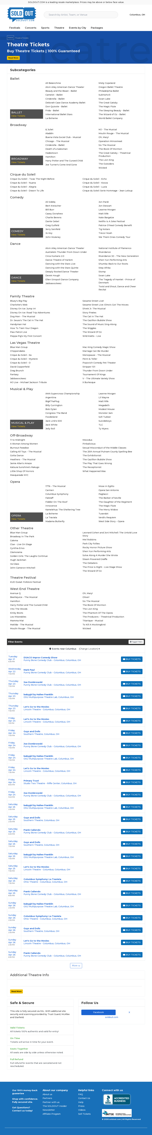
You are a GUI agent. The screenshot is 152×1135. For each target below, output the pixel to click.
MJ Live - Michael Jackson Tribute (28, 382)
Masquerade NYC (19, 475)
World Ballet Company (111, 118)
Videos (82, 1110)
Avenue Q (15, 593)
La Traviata (51, 517)
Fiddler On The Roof (56, 502)
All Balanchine (53, 83)
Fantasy (14, 374)
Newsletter (49, 1110)
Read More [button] (13, 58)
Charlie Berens (53, 217)
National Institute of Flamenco (115, 248)
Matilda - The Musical (21, 624)
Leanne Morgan (107, 209)
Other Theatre (21, 528)
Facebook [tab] (98, 1012)
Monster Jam (106, 413)
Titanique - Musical (93, 620)
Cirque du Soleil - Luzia (95, 186)
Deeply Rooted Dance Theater (61, 271)
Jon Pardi (104, 202)
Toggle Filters (136, 642)
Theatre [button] (59, 27)
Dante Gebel (52, 221)
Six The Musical (107, 145)
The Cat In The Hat (93, 316)
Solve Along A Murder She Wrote (100, 555)
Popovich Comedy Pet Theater (99, 362)
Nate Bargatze (106, 217)
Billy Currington (53, 405)
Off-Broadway (21, 435)
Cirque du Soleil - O (20, 362)
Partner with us (51, 1102)
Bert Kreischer (53, 205)
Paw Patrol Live (18, 332)
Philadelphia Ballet (109, 91)
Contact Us (84, 1098)
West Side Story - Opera (111, 521)
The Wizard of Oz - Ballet (112, 114)
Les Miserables (18, 616)
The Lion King (106, 160)
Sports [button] (45, 27)
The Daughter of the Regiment (115, 502)
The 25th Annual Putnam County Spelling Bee (107, 451)
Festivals (14, 27)
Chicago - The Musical (57, 141)
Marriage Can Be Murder (96, 351)
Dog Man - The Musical (22, 316)
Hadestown (51, 153)
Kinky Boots (16, 613)
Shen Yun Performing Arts (113, 260)
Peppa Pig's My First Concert (26, 336)
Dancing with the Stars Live (60, 263)
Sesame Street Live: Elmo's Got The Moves (106, 304)
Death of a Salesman (56, 149)
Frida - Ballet (52, 110)
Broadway (18, 125)
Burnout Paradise (19, 447)
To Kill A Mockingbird (94, 624)
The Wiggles (89, 328)
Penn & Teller (90, 359)
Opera (15, 482)
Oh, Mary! (104, 137)
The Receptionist (92, 467)
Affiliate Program (52, 1114)
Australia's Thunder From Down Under (66, 252)
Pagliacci (103, 494)
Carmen (49, 490)
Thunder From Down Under (98, 370)
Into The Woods (18, 609)
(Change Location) (89, 648)
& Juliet (49, 129)
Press (81, 1106)
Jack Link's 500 (53, 421)
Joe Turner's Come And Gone (61, 164)
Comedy (17, 197)
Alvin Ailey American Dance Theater (64, 87)
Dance (15, 244)
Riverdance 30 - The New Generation (119, 256)
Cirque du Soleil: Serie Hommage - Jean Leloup (108, 190)
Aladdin (49, 133)
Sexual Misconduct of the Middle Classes (104, 447)
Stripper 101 (89, 366)
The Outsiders (106, 163)
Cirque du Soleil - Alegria (23, 186)
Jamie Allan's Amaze (21, 463)
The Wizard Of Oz (92, 332)
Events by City (77, 27)
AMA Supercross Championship (62, 393)
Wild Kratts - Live (92, 336)
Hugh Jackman (18, 560)
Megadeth (104, 405)
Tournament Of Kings (94, 374)
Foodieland (51, 417)
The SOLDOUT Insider (55, 1106)
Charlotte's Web (18, 304)
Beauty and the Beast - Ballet (61, 91)
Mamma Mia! (17, 620)
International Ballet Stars (58, 114)
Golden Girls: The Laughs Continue (29, 556)
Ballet (14, 78)
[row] (76, 659)
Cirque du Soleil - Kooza (95, 182)
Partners (47, 1098)
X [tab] (129, 1012)
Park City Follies (91, 543)
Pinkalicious (89, 443)
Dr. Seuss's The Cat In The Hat (26, 320)
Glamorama (16, 552)
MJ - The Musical (108, 129)
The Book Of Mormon (110, 149)
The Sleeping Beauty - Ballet (114, 110)
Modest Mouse (107, 409)
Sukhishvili (104, 94)
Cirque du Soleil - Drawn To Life (27, 190)
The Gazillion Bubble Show (97, 320)
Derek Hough (52, 275)
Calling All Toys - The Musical (25, 451)
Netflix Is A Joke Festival (112, 221)
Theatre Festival (23, 577)
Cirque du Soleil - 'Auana (23, 182)
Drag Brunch (17, 370)
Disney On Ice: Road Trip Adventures (30, 312)
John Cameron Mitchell (22, 567)
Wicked (103, 167)
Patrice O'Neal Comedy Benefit (115, 225)
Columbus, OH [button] (137, 14)
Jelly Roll (50, 428)
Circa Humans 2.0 (54, 256)
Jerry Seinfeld (52, 229)
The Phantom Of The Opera (98, 613)
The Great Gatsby (108, 102)
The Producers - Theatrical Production (103, 616)
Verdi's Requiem (107, 517)
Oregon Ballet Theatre (111, 87)
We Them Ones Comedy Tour (114, 237)
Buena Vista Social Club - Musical (63, 137)
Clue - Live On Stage (21, 544)
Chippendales (17, 351)
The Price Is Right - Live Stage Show (102, 567)
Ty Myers (104, 428)
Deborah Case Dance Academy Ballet (65, 102)
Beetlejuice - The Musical (23, 597)
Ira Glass (14, 564)
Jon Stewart (105, 205)
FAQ (80, 1094)
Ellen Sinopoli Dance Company (62, 279)
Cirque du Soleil (22, 174)
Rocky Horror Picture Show (97, 547)
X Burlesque (89, 382)
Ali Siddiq (50, 202)
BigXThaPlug (52, 401)
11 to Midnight (17, 440)
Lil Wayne (104, 397)
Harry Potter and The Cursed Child (64, 160)
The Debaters (90, 563)
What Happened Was (94, 471)
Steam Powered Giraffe (95, 559)
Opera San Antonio (109, 490)
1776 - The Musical (55, 486)
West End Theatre (24, 589)
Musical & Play (21, 389)
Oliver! (86, 597)
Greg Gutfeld (52, 225)
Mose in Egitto (106, 486)
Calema (14, 540)
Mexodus (87, 440)
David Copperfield (19, 366)
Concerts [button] (30, 27)
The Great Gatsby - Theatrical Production (114, 154)
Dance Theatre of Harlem (59, 260)
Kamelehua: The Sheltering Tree (62, 509)
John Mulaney (53, 237)
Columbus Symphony (56, 494)
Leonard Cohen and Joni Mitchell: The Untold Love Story (110, 534)
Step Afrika (104, 267)
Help (80, 1102)
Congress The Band (56, 413)
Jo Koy (48, 233)
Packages (97, 27)
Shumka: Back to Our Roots (113, 263)
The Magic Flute (107, 106)
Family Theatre (22, 296)
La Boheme (51, 118)
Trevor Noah (105, 233)
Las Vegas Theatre (25, 343)
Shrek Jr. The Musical (94, 308)
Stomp (102, 271)
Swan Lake (104, 98)
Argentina (50, 397)
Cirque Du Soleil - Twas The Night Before (32, 179)
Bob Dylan (51, 409)
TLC (101, 424)
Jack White (51, 424)
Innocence (51, 505)
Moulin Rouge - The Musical (114, 133)
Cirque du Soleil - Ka (20, 355)
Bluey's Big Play (18, 301)
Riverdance (105, 252)
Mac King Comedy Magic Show (99, 347)
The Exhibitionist (92, 455)
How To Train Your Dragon (24, 328)
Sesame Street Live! (93, 301)
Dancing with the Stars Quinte (61, 267)
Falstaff (49, 498)
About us (47, 1094)
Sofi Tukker (105, 417)
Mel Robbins (89, 539)
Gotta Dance (17, 455)
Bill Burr (49, 209)
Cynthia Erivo (17, 548)
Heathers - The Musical (22, 459)
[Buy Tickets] (131, 659)
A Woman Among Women (24, 443)
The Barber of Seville (110, 498)
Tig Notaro (104, 229)
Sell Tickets (84, 1114)
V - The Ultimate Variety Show (99, 378)
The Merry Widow (108, 509)
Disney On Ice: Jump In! (23, 308)
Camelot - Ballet (54, 94)
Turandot (103, 513)
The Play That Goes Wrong (97, 463)
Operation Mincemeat (110, 141)
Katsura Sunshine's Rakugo (24, 467)
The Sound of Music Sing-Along (99, 324)
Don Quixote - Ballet (56, 106)
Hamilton (50, 156)
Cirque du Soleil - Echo (95, 179)
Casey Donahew (54, 213)
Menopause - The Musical (96, 355)
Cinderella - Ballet (55, 98)
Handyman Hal (18, 324)
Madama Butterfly (55, 521)
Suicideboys (105, 421)
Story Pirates (89, 312)
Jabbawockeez (53, 283)
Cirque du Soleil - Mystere (24, 359)
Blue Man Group (19, 347)
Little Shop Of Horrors (22, 471)
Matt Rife (104, 213)
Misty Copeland (107, 83)
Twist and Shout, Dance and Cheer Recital (117, 288)
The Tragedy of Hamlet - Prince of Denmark (117, 281)
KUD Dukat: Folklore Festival (25, 582)
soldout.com (111, 1017)
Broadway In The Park (22, 536)
